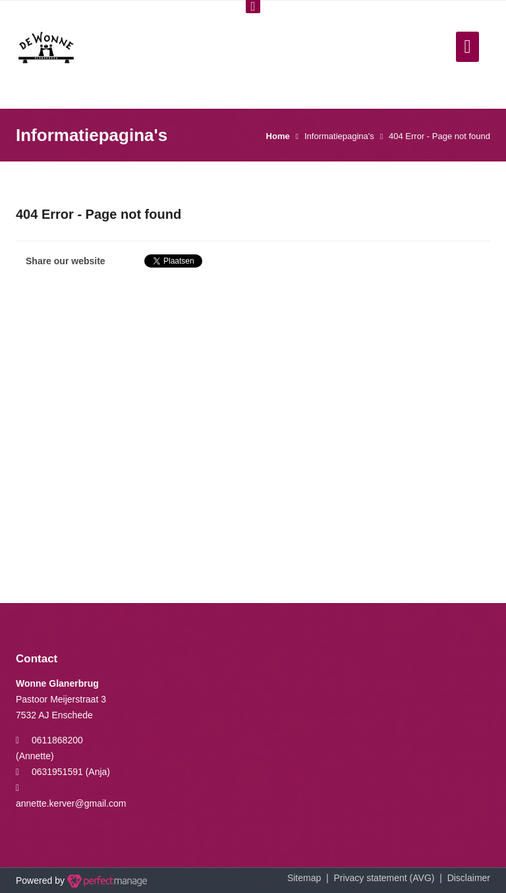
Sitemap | (310, 878)
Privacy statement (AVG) (383, 878)
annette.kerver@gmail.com (71, 803)
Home (278, 136)
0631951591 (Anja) (71, 771)
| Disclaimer (462, 878)
